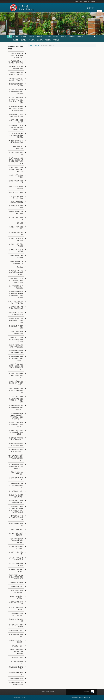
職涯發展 (48, 40)
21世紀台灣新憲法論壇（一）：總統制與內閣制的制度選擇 (16, 651)
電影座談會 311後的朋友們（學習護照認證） (16, 313)
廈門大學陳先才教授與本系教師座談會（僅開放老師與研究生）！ (16, 466)
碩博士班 (64, 36)
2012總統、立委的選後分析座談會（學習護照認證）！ (16, 375)
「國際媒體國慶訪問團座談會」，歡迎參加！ (16, 614)
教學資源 (80, 36)
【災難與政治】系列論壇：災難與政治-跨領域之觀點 (16, 517)
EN (81, 1)
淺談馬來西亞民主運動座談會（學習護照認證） (16, 115)
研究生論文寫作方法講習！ (17, 662)
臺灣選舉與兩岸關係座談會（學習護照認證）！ (16, 439)
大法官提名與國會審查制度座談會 (16, 564)
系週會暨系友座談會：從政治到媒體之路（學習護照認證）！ (16, 424)
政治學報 (15, 40)
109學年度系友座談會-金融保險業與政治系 (16, 67)
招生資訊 (72, 36)
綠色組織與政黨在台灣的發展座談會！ (16, 534)
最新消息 (15, 36)
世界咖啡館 (20, 223)
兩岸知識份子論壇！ (17, 646)
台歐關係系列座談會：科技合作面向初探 (16, 559)
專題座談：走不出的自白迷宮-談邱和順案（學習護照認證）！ (16, 432)
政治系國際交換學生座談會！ (16, 673)
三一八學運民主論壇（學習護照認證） (16, 287)
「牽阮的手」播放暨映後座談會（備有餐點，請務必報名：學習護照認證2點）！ (16, 366)
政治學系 (90, 8)
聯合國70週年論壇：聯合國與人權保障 (16, 212)
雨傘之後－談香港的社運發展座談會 (16, 239)
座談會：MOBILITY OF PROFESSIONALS (16, 262)
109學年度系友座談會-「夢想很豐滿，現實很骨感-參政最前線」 (16, 55)
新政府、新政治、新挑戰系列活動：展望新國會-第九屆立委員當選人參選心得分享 (16, 160)
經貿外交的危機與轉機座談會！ (16, 635)
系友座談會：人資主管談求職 (16, 233)
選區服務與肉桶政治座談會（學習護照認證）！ (16, 450)
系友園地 (40, 40)
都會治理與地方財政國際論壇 (16, 524)
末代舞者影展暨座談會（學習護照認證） (17, 332)
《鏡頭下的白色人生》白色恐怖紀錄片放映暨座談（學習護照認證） (16, 280)
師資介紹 (40, 36)
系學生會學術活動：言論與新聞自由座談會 (16, 683)
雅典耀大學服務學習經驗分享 (16, 182)
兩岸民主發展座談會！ (17, 529)
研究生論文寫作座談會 (17, 678)
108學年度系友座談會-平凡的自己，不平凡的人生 (16, 79)
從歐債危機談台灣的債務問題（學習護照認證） (16, 351)
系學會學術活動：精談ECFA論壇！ (17, 473)
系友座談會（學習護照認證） (16, 153)
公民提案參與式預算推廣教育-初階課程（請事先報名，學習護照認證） (16, 108)
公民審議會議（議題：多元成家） (16, 251)
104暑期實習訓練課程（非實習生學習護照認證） (15, 142)
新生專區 (23, 36)
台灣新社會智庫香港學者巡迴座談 (16, 245)
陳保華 (23, 697)
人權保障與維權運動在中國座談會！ (16, 641)
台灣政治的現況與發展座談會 (16, 603)
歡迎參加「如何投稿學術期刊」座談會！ (16, 496)
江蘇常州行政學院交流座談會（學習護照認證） (16, 346)
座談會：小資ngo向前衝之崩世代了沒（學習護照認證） (15, 390)
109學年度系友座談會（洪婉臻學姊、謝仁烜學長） (15, 62)
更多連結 (93, 1)
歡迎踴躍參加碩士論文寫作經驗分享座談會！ (16, 501)
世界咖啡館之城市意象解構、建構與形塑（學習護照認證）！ (16, 358)
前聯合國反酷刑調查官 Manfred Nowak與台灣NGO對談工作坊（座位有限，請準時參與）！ (16, 416)
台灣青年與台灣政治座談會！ (16, 553)
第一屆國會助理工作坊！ (16, 630)
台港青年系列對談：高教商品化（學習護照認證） (16, 308)
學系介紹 (32, 36)
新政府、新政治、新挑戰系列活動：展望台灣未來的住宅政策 (16, 169)
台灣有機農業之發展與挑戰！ (16, 479)
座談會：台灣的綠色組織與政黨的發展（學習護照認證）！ (16, 383)
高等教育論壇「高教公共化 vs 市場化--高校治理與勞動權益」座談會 (16, 127)
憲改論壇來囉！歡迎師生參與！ (16, 668)
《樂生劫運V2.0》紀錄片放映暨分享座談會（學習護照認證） (16, 339)
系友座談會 (20, 267)
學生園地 (32, 40)
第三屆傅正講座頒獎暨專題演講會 (16, 85)
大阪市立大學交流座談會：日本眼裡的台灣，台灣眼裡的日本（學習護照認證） (16, 399)
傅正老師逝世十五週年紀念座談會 (16, 626)
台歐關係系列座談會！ (17, 586)
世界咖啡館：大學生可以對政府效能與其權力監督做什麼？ (16, 272)
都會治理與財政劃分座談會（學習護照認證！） (16, 444)
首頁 (30, 45)
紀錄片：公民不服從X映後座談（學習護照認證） (15, 302)
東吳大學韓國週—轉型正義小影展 (16, 121)
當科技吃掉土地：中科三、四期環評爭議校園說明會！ (16, 485)
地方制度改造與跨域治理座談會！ (16, 570)
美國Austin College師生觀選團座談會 (16, 187)
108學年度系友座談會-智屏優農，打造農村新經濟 (16, 73)
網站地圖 (86, 1)
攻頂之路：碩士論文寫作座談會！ (16, 608)
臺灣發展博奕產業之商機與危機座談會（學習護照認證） (16, 320)
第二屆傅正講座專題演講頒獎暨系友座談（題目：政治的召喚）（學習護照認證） (16, 100)
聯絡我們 (56, 40)
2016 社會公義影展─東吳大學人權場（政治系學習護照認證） (16, 135)
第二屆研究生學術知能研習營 (16, 620)
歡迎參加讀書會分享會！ (16, 491)
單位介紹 (48, 36)
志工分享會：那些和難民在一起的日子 (16, 147)
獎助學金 (23, 40)
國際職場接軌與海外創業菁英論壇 (16, 176)
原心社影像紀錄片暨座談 (16, 192)
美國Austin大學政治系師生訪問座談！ (16, 597)
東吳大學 (75, 1)
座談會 (36, 45)
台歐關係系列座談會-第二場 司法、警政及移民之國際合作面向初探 (16, 577)
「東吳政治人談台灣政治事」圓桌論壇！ (16, 591)
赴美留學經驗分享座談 (17, 657)
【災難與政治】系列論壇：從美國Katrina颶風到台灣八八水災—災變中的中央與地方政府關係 (16, 509)
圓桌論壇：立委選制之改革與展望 (16, 228)
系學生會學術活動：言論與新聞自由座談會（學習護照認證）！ (16, 407)
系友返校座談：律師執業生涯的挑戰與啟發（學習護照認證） (16, 91)
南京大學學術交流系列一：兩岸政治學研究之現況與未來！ (16, 540)
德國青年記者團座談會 (17, 583)
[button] (2, 23)
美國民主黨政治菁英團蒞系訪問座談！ (16, 547)
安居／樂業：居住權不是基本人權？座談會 (16, 197)
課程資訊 (56, 36)
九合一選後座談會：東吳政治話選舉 (16, 256)
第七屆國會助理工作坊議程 (16, 218)
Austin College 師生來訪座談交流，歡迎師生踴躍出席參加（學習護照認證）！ (15, 457)
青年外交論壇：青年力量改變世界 (16, 206)
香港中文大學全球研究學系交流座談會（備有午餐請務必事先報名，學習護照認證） (16, 294)
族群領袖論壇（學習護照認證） (16, 327)
